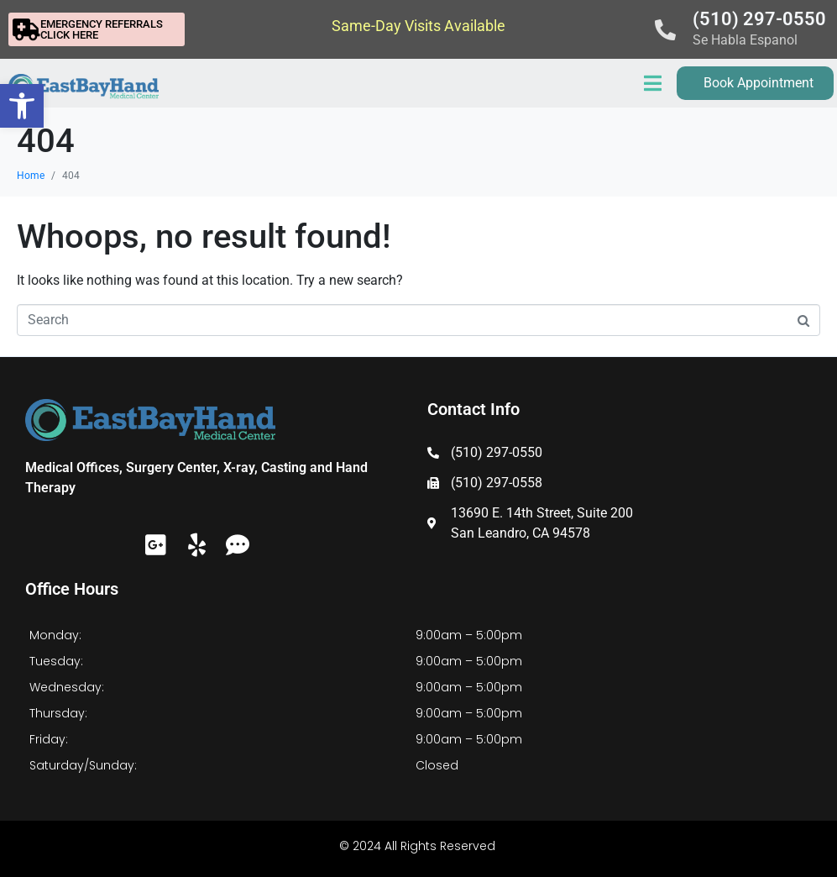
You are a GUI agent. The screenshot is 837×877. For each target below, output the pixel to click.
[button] (22, 106)
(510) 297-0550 (759, 18)
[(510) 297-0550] (665, 29)
